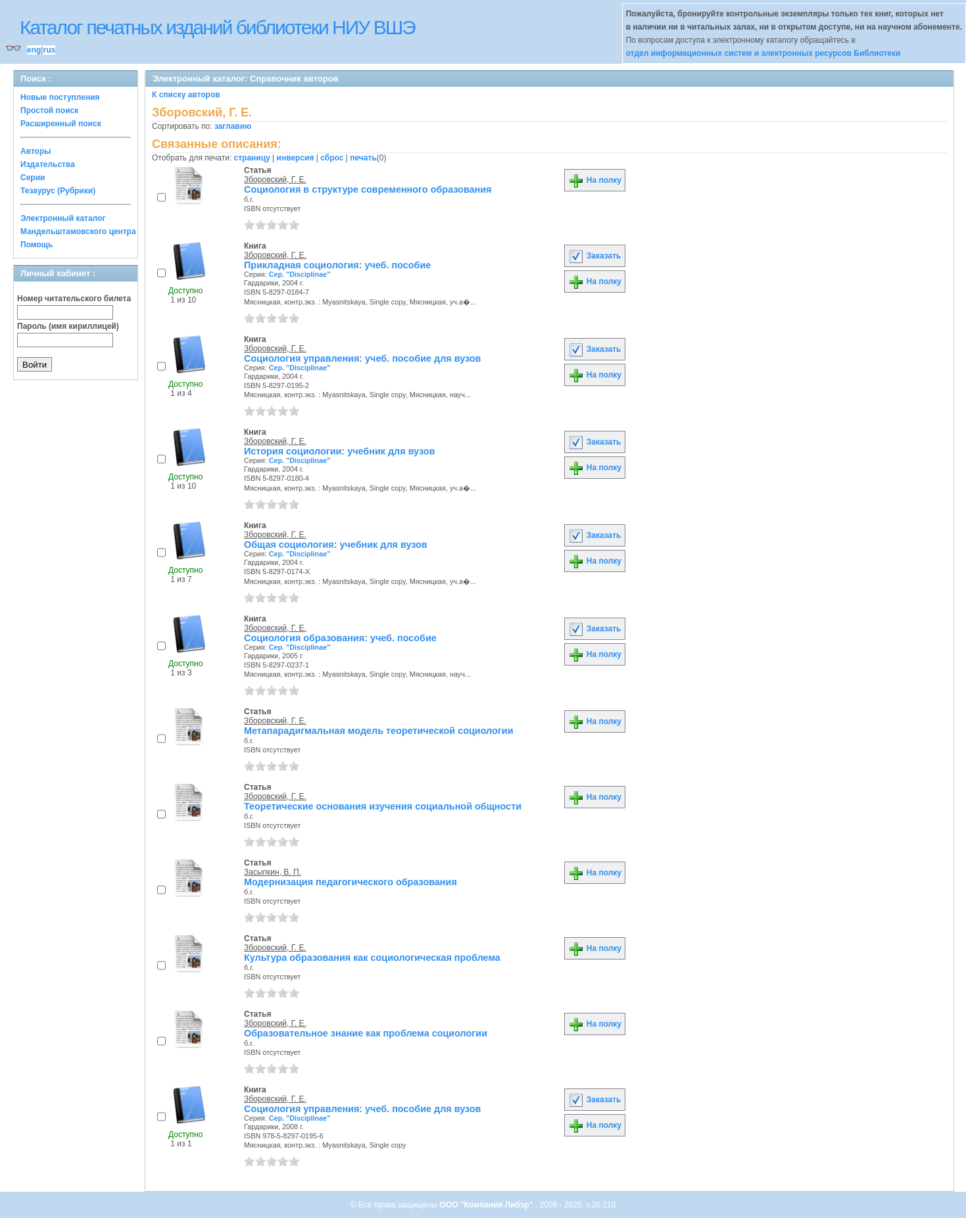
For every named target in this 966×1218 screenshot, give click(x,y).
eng (34, 50)
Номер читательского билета (74, 298)
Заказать (594, 255)
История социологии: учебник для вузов (339, 451)
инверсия (295, 157)
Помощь (36, 244)
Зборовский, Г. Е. (275, 179)
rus (49, 50)
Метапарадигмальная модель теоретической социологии (379, 730)
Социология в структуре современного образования (368, 189)
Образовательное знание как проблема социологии (365, 1033)
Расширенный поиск (60, 123)
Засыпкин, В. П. (272, 872)
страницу (252, 157)
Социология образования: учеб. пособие (340, 638)
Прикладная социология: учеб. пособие (337, 265)
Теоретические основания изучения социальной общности (382, 806)
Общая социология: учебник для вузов (335, 544)
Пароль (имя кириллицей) (68, 326)
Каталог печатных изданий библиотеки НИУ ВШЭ (217, 27)
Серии (32, 177)
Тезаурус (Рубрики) (57, 190)
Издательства (47, 164)
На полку (594, 180)
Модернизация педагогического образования (350, 882)
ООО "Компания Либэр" (487, 1204)
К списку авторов (186, 94)
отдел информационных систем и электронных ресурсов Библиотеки (763, 53)
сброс (331, 157)
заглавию (232, 126)
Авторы (35, 151)
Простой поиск (49, 110)
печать (363, 157)
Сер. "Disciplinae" (300, 274)
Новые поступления (60, 97)
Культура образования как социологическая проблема (372, 957)
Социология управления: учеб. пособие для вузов (362, 358)
